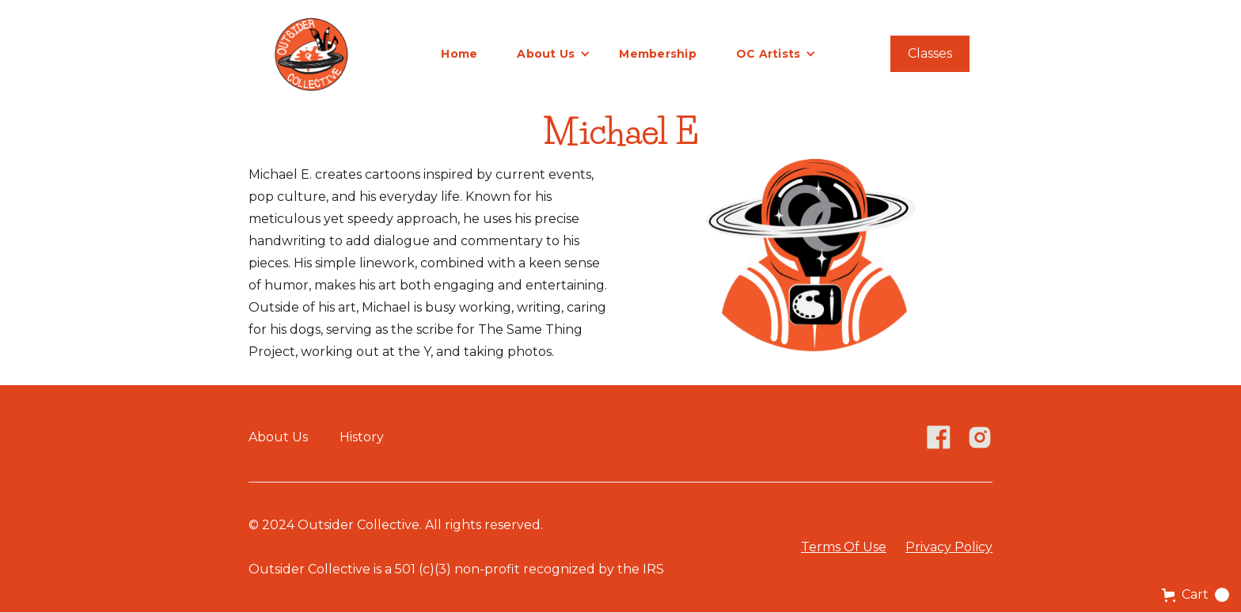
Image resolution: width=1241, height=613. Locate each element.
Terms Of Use (843, 546)
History (362, 437)
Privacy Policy (948, 546)
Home (459, 54)
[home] (311, 53)
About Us (278, 437)
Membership (657, 54)
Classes (930, 53)
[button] (553, 54)
